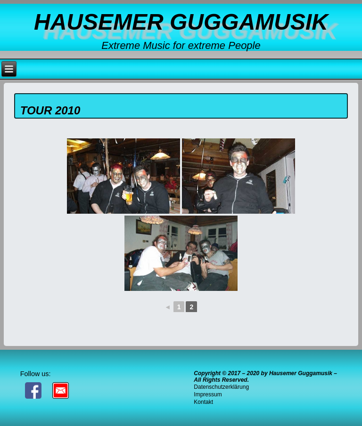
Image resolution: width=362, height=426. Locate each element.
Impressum (208, 394)
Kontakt (203, 402)
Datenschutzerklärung (221, 387)
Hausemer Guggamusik (181, 21)
